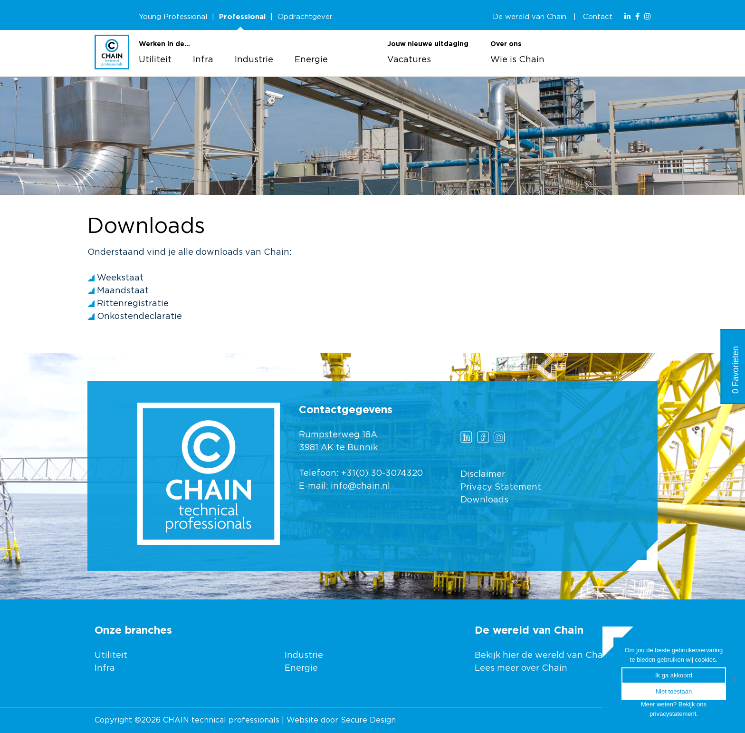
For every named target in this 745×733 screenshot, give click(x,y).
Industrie (254, 60)
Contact (597, 16)
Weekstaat (120, 278)
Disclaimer (482, 474)
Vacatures (409, 60)
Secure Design (368, 720)
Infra (203, 60)
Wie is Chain (517, 60)
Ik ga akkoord (673, 675)
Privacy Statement (500, 487)
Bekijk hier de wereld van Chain (543, 655)
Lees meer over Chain (521, 668)
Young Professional (173, 16)
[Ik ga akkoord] (733, 680)
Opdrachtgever (305, 16)
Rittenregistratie (133, 303)
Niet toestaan (674, 691)
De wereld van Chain (529, 16)
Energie (311, 60)
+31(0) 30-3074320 (382, 473)
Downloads (484, 500)
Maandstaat (123, 291)
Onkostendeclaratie (139, 316)
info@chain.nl (360, 486)
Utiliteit (155, 60)
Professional (242, 16)
